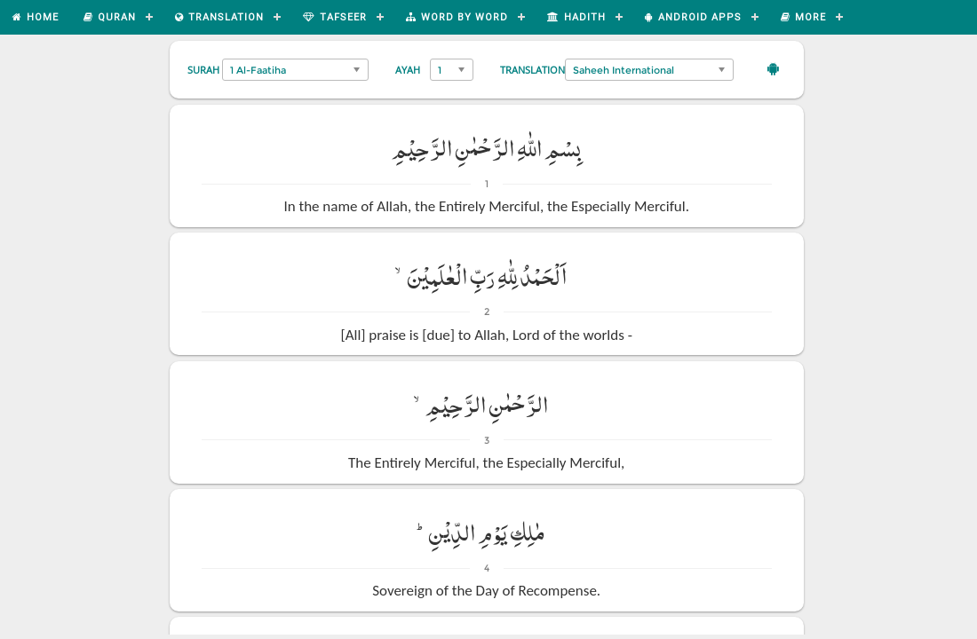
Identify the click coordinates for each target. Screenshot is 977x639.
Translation (532, 69)
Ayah (407, 69)
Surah (203, 69)
